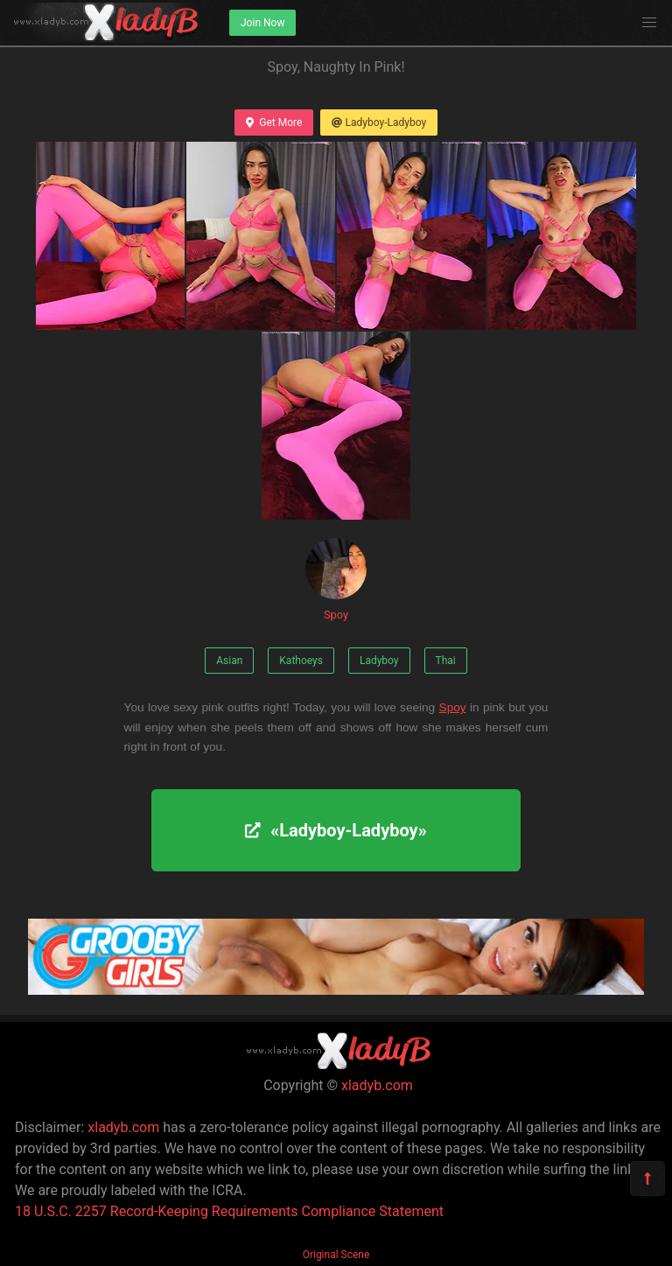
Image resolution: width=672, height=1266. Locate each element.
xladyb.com (377, 1085)
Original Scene (336, 1255)
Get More (274, 122)
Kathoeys (301, 660)
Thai (446, 660)
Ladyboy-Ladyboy (379, 122)
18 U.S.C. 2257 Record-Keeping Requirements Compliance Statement (229, 1211)
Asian (229, 660)
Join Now (262, 23)
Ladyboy (379, 660)
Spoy (336, 579)
